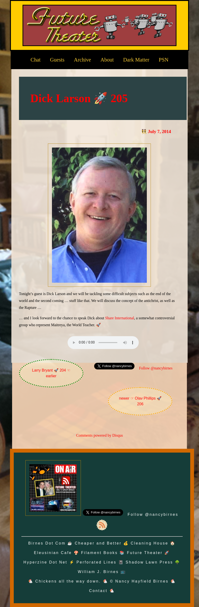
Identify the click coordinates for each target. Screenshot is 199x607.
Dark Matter (136, 60)
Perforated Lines (96, 562)
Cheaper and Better (98, 543)
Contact (98, 591)
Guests (57, 60)
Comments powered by (99, 435)
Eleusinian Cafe (53, 553)
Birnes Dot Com (47, 543)
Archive (82, 60)
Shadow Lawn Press (149, 562)
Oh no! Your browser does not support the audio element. (103, 342)
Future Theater (144, 553)
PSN (163, 60)
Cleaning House (149, 543)
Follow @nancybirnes (155, 368)
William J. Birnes (98, 572)
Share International (119, 318)
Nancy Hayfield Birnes (142, 581)
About (107, 60)
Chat (36, 60)
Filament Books (99, 553)
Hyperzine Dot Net (45, 562)
